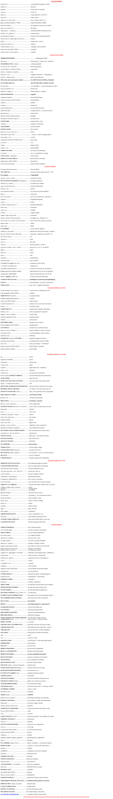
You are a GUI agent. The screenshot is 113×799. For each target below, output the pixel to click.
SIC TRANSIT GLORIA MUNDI (10, 794)
